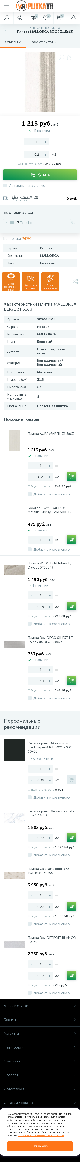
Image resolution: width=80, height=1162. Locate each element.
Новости (40, 1075)
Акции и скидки (40, 1006)
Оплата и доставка (40, 1103)
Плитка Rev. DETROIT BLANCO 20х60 (52, 940)
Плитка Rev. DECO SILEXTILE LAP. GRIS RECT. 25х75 (50, 640)
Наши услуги (40, 1047)
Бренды (40, 1020)
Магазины (40, 1033)
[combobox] (11, 222)
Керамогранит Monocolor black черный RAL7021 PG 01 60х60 (50, 747)
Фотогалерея (40, 1089)
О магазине (40, 1061)
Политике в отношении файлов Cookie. (41, 1135)
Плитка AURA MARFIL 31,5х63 (51, 434)
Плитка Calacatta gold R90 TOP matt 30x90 (48, 871)
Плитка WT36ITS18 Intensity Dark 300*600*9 (49, 565)
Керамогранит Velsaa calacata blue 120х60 (51, 813)
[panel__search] (6, 18)
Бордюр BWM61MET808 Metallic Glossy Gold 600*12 (49, 510)
